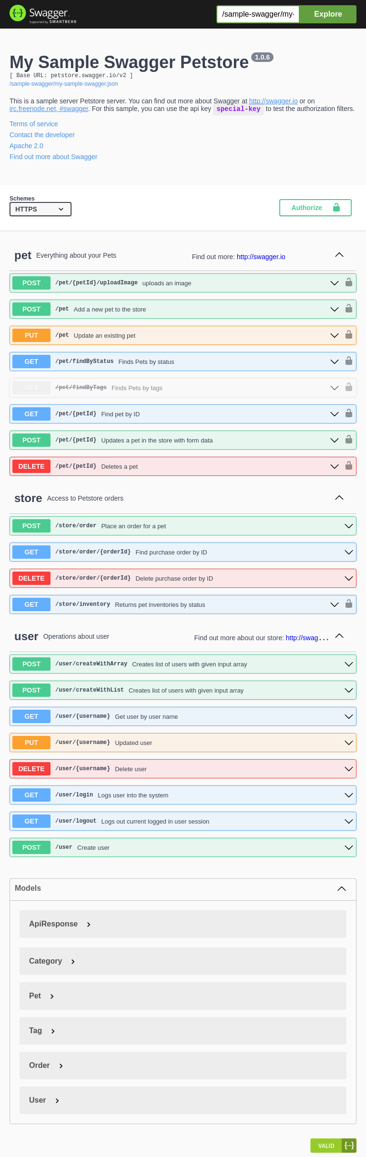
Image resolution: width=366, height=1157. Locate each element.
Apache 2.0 (26, 148)
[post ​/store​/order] (183, 528)
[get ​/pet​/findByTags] (175, 390)
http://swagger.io (273, 102)
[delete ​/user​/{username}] (183, 771)
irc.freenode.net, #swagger (49, 111)
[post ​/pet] (175, 311)
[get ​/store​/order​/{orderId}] (183, 554)
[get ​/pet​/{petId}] (175, 416)
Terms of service (34, 126)
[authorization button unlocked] (346, 285)
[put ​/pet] (175, 337)
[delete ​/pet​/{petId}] (175, 468)
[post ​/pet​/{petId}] (175, 442)
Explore (328, 14)
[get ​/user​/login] (183, 797)
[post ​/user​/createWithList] (183, 692)
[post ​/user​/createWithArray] (183, 666)
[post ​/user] (183, 849)
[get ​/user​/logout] (183, 823)
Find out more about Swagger (53, 159)
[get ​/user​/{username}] (183, 718)
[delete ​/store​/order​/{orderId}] (183, 580)
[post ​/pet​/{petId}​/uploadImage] (175, 285)
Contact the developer (42, 137)
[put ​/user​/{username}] (183, 745)
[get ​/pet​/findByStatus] (175, 364)
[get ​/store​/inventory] (175, 607)
